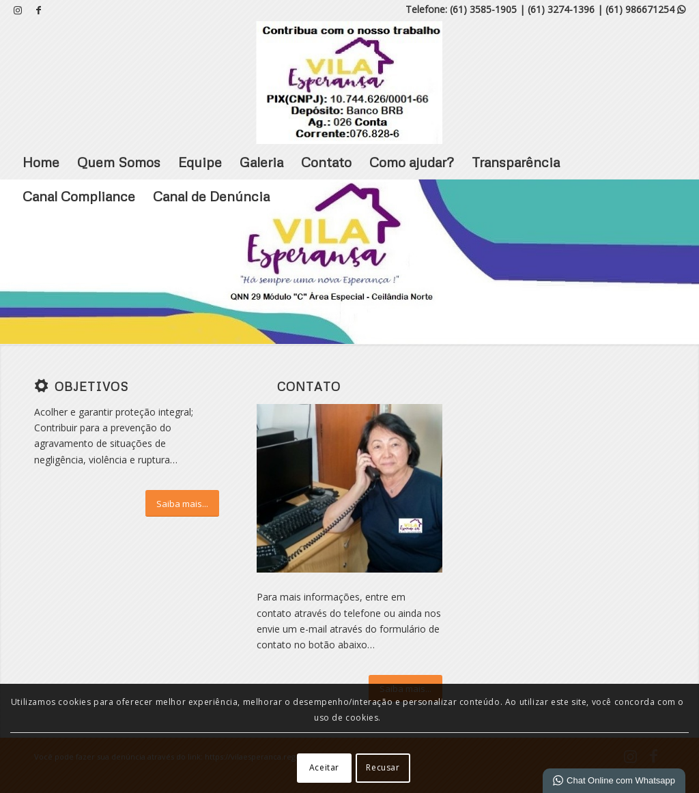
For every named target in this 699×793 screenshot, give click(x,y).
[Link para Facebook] (38, 10)
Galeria (261, 162)
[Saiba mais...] (182, 503)
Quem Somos (118, 162)
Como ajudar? (411, 162)
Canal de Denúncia (211, 196)
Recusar (382, 767)
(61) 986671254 (645, 9)
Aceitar (324, 767)
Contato (326, 162)
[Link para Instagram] (17, 10)
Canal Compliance (79, 196)
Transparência (516, 162)
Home (41, 162)
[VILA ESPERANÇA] (349, 82)
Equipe (200, 162)
